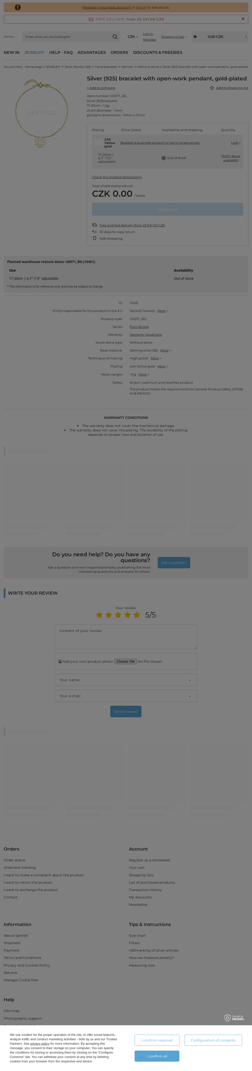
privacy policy (39, 1043)
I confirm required (157, 1040)
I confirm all (157, 1056)
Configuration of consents (213, 1040)
